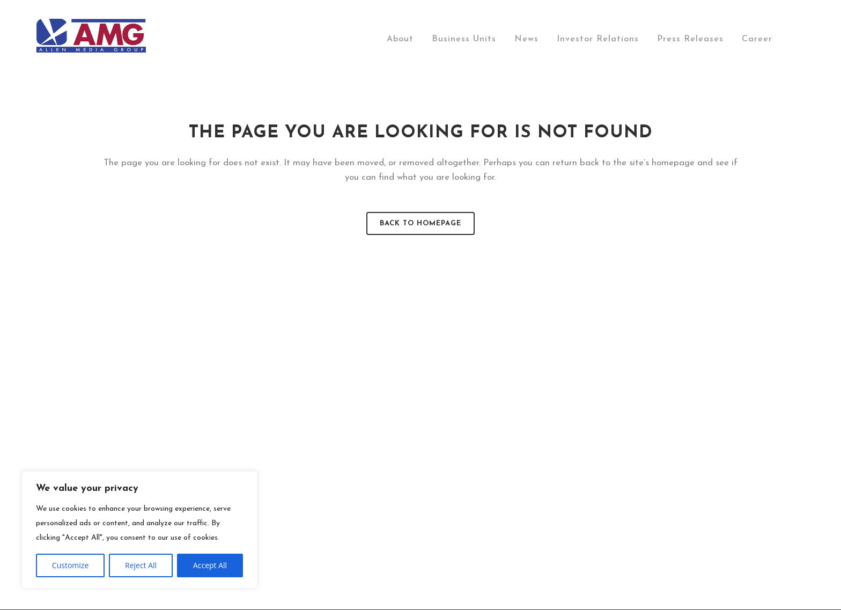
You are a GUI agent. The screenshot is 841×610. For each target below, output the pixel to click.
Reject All (141, 565)
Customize (70, 565)
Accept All (210, 565)
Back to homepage (420, 223)
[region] (139, 530)
